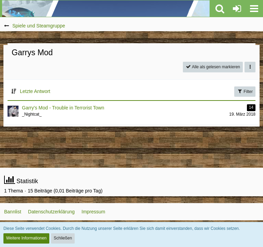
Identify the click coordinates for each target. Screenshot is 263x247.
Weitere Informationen (26, 238)
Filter (245, 91)
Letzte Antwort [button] (35, 91)
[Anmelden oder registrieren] (237, 8)
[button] (254, 8)
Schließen (63, 238)
